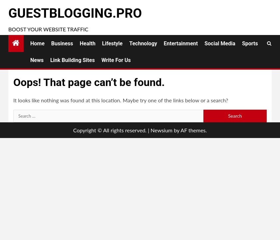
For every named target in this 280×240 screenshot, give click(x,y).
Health (88, 43)
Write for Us (116, 60)
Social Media (219, 43)
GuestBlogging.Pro (75, 13)
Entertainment (181, 43)
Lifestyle (112, 43)
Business (62, 43)
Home (37, 43)
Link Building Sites (72, 60)
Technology (143, 43)
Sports (250, 43)
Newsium (161, 130)
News (37, 60)
